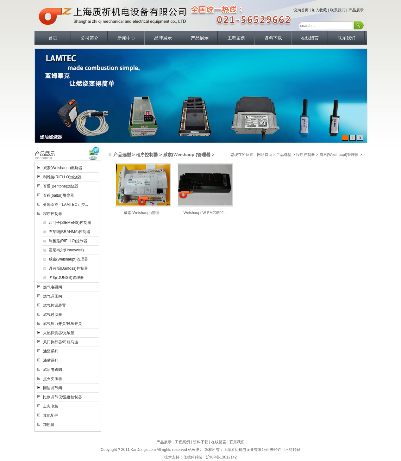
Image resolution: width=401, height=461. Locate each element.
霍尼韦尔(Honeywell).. (67, 250)
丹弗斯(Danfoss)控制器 (68, 268)
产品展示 (356, 10)
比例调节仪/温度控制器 (62, 397)
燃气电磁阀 (52, 287)
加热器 (48, 424)
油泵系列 (50, 351)
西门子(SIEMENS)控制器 (70, 222)
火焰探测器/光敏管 (58, 333)
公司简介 (89, 37)
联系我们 (337, 10)
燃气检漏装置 (54, 305)
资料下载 (273, 37)
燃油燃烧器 (51, 137)
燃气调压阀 (52, 296)
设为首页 (301, 10)
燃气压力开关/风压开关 (62, 324)
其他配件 (50, 415)
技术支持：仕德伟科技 (183, 457)
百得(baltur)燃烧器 (58, 195)
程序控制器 (52, 214)
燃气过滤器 (52, 314)
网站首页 (264, 154)
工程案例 (236, 37)
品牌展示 (163, 37)
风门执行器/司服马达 (60, 342)
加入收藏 (319, 10)
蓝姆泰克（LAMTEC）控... (65, 204)
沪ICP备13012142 (221, 457)
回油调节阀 (52, 388)
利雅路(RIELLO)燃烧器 (62, 177)
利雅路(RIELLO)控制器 (68, 241)
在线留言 (310, 37)
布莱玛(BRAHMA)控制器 (69, 232)
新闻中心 (126, 37)
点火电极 (50, 406)
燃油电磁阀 (52, 369)
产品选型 (283, 154)
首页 (52, 37)
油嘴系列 (50, 360)
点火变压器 (52, 379)
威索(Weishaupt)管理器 (68, 259)
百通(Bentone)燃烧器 (61, 186)
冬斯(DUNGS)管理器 (66, 277)
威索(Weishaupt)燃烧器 (62, 168)
